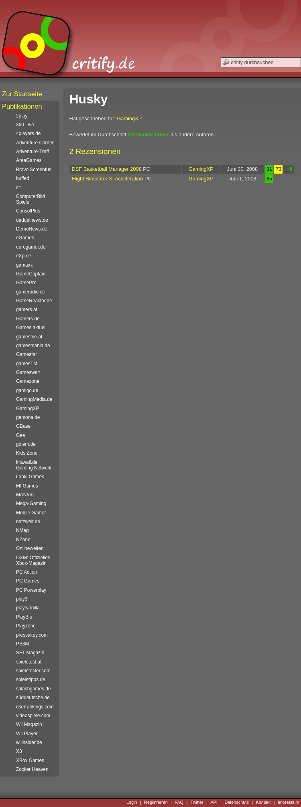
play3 (21, 599)
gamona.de (28, 417)
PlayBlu (24, 617)
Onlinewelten (30, 548)
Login (131, 802)
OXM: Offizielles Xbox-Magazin (33, 560)
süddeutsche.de (33, 697)
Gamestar (26, 354)
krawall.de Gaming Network (33, 465)
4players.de (28, 133)
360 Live (25, 124)
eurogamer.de (30, 247)
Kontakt (263, 802)
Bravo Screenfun (33, 169)
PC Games (27, 581)
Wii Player (26, 733)
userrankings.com (35, 707)
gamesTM (26, 363)
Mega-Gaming (31, 503)
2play (21, 116)
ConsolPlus (28, 211)
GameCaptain (30, 274)
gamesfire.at (29, 337)
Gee (20, 435)
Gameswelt (28, 372)
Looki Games (30, 476)
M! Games (27, 486)
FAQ (179, 802)
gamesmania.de (33, 345)
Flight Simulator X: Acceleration (107, 179)
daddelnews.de (32, 220)
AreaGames (28, 160)
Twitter (197, 802)
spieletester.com (33, 671)
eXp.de (23, 256)
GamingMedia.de (34, 399)
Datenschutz (236, 802)
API (214, 802)
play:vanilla (28, 608)
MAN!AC (25, 495)
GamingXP (129, 118)
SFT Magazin (30, 652)
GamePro (26, 282)
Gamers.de (28, 319)
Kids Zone (26, 453)
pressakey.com (32, 635)
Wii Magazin (29, 724)
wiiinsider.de (29, 742)
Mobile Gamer (31, 513)
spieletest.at (28, 662)
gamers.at (26, 309)
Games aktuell (31, 327)
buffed (22, 178)
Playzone (26, 626)
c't (18, 187)
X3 (19, 751)
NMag (22, 530)
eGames (25, 238)
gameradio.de (30, 292)
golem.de (26, 444)
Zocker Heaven (32, 769)
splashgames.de (33, 689)
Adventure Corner (35, 143)
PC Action (26, 572)
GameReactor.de (34, 300)
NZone (23, 539)
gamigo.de (27, 390)
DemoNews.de (31, 229)
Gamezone (27, 381)
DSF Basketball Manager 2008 (107, 169)
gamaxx (24, 265)
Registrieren (156, 802)
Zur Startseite (22, 94)
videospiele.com (33, 715)
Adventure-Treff (32, 151)
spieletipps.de (30, 679)
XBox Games (30, 760)
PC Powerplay (31, 590)
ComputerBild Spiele (30, 199)
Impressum (288, 802)
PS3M (22, 644)
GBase (23, 426)
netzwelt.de (28, 521)
